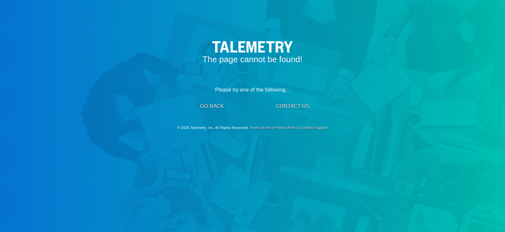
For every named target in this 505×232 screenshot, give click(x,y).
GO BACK (212, 106)
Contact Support (314, 128)
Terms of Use (261, 128)
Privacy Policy (286, 128)
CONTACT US (292, 106)
